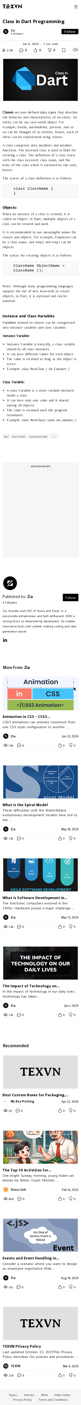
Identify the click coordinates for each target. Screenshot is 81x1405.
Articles (29, 1395)
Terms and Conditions (53, 1400)
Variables (9, 323)
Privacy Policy (22, 1400)
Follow (69, 31)
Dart (66, 150)
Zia (13, 30)
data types (48, 112)
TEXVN (16, 1366)
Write (44, 1395)
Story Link (18, 1189)
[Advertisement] (40, 514)
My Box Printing (22, 1101)
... (54, 436)
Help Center (62, 1395)
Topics (13, 1395)
